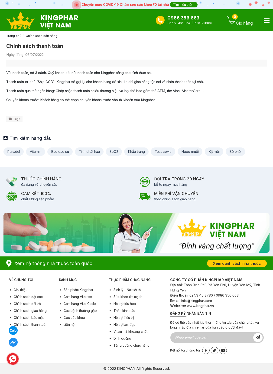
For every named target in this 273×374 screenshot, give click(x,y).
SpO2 (114, 151)
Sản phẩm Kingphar (78, 290)
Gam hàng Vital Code (80, 304)
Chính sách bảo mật (29, 318)
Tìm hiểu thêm (183, 4)
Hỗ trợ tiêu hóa (125, 304)
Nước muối (190, 151)
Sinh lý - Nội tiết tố (127, 290)
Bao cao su (60, 151)
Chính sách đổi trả (27, 304)
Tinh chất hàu (89, 151)
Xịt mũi (214, 151)
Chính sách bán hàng (41, 36)
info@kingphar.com (196, 300)
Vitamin (35, 151)
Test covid (163, 151)
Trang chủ (13, 36)
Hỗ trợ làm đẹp (125, 324)
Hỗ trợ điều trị (124, 318)
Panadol (13, 151)
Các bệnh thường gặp (80, 311)
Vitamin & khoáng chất (130, 331)
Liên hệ (69, 324)
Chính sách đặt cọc (28, 297)
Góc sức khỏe (74, 318)
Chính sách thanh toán (30, 324)
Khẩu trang (136, 151)
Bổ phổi (235, 151)
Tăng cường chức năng (132, 345)
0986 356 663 (183, 18)
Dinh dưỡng (122, 338)
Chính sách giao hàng (30, 311)
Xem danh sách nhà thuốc (237, 263)
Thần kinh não (124, 311)
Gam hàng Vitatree (78, 297)
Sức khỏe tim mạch (128, 297)
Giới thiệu (20, 290)
